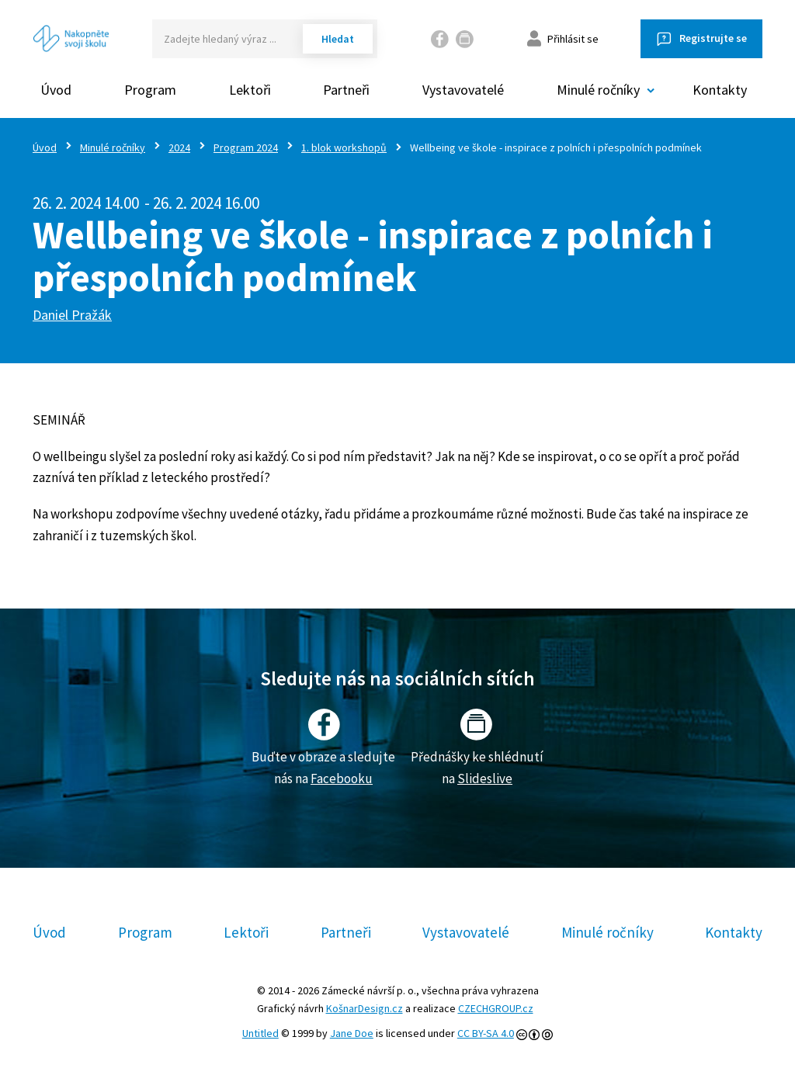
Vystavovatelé (463, 90)
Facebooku (342, 778)
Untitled (260, 1033)
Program (150, 90)
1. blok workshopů (344, 147)
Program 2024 (246, 147)
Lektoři (250, 90)
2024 (179, 147)
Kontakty (720, 90)
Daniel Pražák (72, 315)
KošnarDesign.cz (364, 1008)
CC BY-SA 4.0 (485, 1033)
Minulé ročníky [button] (598, 90)
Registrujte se (713, 38)
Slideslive (484, 778)
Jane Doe (351, 1033)
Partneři (346, 90)
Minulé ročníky (112, 147)
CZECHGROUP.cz (495, 1008)
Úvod (55, 90)
